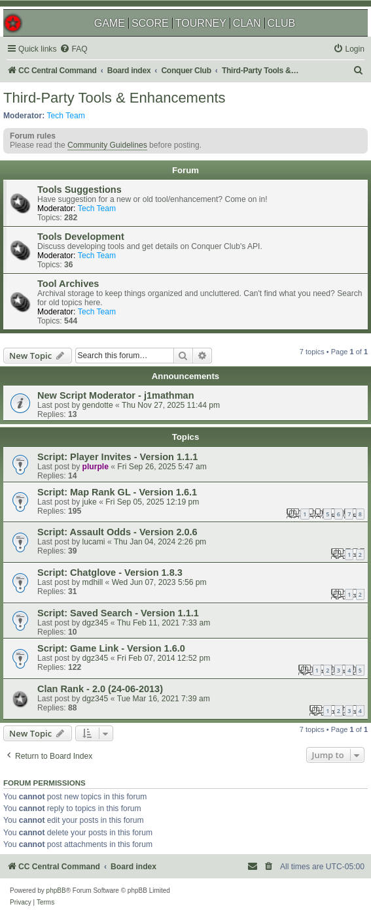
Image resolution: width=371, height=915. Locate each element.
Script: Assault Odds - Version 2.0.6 (117, 532)
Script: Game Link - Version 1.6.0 (111, 648)
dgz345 (95, 622)
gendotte (97, 405)
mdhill (92, 582)
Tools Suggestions (79, 189)
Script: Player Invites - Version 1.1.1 (117, 457)
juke (89, 502)
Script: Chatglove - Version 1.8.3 (110, 572)
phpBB (56, 890)
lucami (93, 541)
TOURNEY (200, 23)
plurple (95, 466)
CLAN (247, 23)
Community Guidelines (107, 145)
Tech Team (66, 115)
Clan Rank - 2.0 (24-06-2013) (100, 689)
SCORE (150, 23)
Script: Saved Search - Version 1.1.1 (118, 613)
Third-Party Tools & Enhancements (114, 98)
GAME (109, 23)
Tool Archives (68, 283)
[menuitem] (73, 49)
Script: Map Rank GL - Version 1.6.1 (117, 492)
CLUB (282, 23)
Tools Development (80, 236)
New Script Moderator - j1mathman (115, 395)
